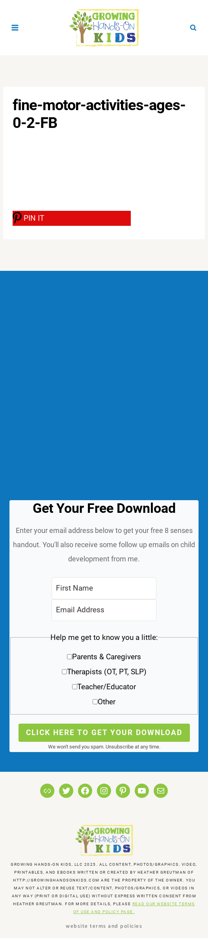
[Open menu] (15, 27)
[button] (104, 672)
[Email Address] (104, 610)
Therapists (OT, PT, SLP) (107, 671)
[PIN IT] (72, 218)
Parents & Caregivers (106, 656)
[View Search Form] (193, 28)
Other (106, 701)
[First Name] (104, 588)
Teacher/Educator (106, 686)
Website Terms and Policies (104, 925)
